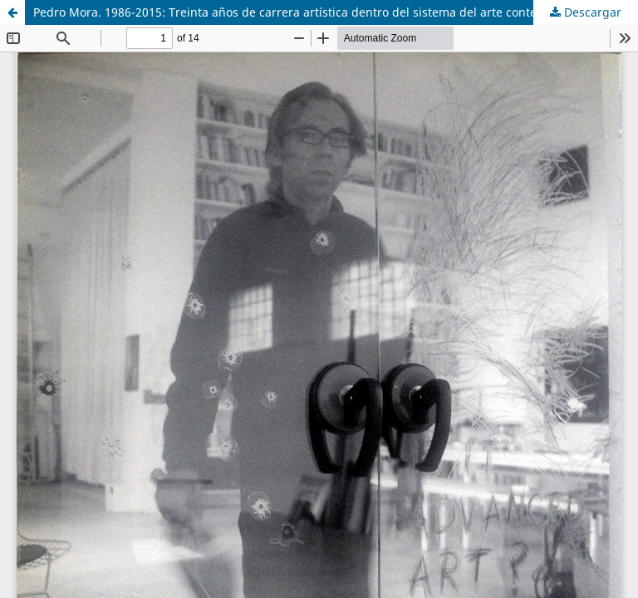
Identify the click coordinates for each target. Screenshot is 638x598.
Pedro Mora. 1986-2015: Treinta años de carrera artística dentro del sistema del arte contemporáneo (313, 12)
